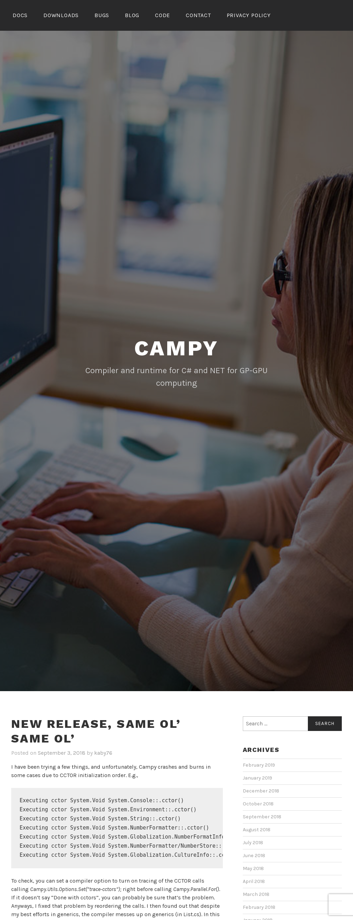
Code (162, 15)
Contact (198, 15)
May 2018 (253, 868)
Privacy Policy (249, 15)
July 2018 (253, 843)
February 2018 (259, 907)
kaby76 (103, 752)
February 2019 (259, 765)
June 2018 (254, 856)
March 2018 (256, 894)
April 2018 (254, 881)
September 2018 (262, 817)
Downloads (61, 15)
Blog (132, 15)
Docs (20, 15)
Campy (176, 348)
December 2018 (261, 791)
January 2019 (257, 778)
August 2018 (256, 830)
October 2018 (258, 804)
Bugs (101, 15)
